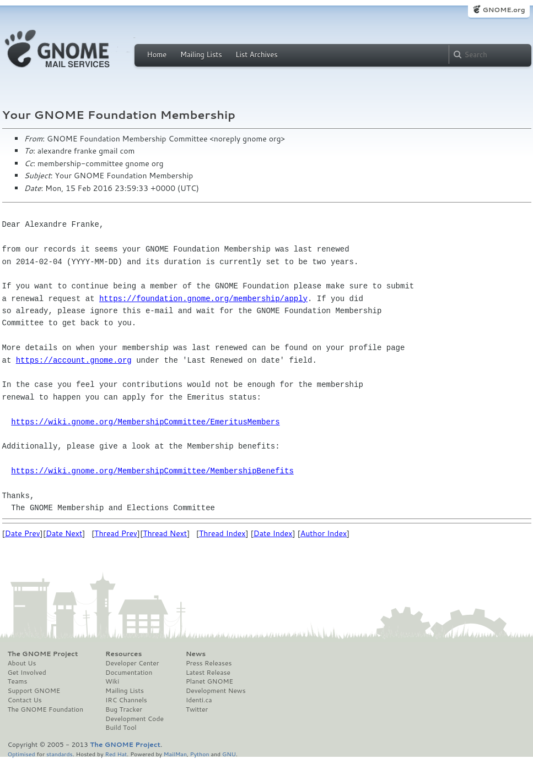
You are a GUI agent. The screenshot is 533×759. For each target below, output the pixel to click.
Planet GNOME (209, 681)
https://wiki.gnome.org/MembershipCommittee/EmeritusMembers (145, 422)
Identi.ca (199, 700)
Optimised (21, 754)
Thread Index (222, 533)
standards (59, 754)
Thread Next (165, 533)
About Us (22, 663)
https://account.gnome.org (74, 360)
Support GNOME (34, 690)
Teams (18, 681)
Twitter (197, 709)
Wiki (112, 681)
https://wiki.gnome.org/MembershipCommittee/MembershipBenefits (152, 471)
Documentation (128, 672)
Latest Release (208, 672)
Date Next (64, 533)
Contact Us (25, 700)
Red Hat (116, 754)
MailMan (175, 754)
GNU (229, 754)
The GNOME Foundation (46, 709)
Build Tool (120, 727)
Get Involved (27, 672)
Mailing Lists (201, 54)
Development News (216, 690)
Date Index (273, 533)
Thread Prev (115, 533)
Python (199, 754)
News (196, 653)
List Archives (256, 54)
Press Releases (208, 663)
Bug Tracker (123, 709)
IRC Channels (126, 700)
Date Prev (22, 533)
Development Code (134, 718)
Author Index (323, 533)
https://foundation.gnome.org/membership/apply (203, 298)
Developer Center (132, 663)
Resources (123, 653)
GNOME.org (503, 9)
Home (157, 54)
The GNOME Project (43, 653)
